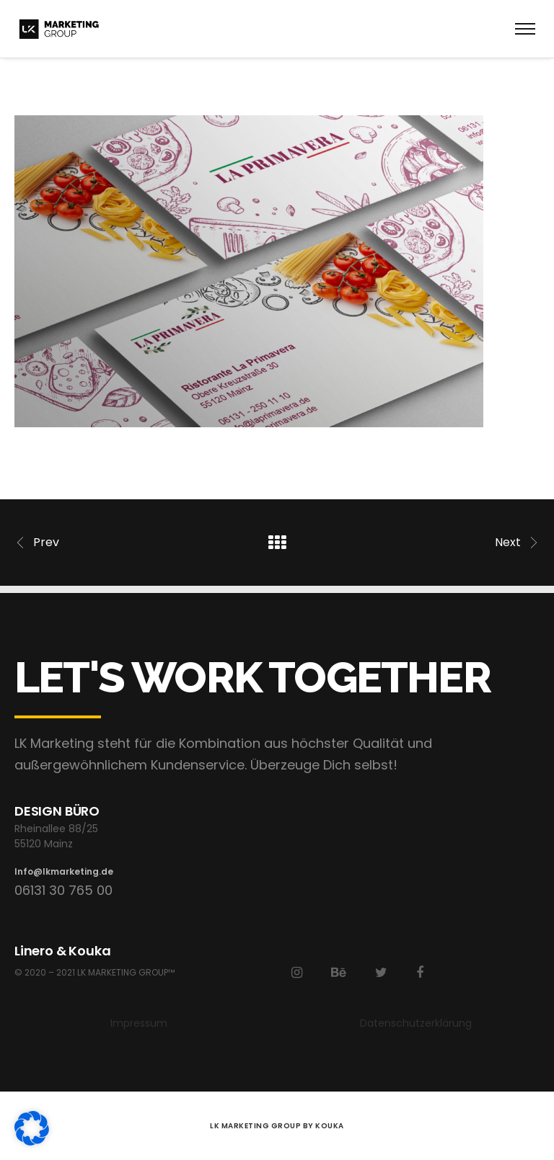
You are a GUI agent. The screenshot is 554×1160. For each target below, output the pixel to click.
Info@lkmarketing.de (63, 871)
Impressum (138, 1023)
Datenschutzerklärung (416, 1023)
